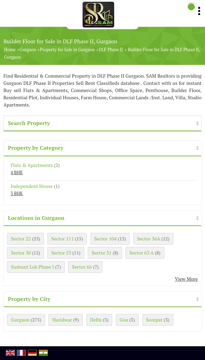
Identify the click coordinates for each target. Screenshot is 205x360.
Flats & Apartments (32, 165)
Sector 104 (105, 238)
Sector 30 (21, 252)
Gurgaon (28, 50)
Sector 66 (82, 266)
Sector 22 (21, 238)
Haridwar (62, 319)
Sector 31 (101, 252)
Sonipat (154, 319)
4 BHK (17, 173)
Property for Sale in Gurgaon (67, 50)
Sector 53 (61, 252)
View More (186, 278)
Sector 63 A (141, 252)
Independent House (32, 186)
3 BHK (17, 193)
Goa (124, 319)
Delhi (96, 319)
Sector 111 (62, 238)
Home (9, 50)
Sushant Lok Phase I (32, 266)
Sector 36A (148, 238)
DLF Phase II (111, 50)
